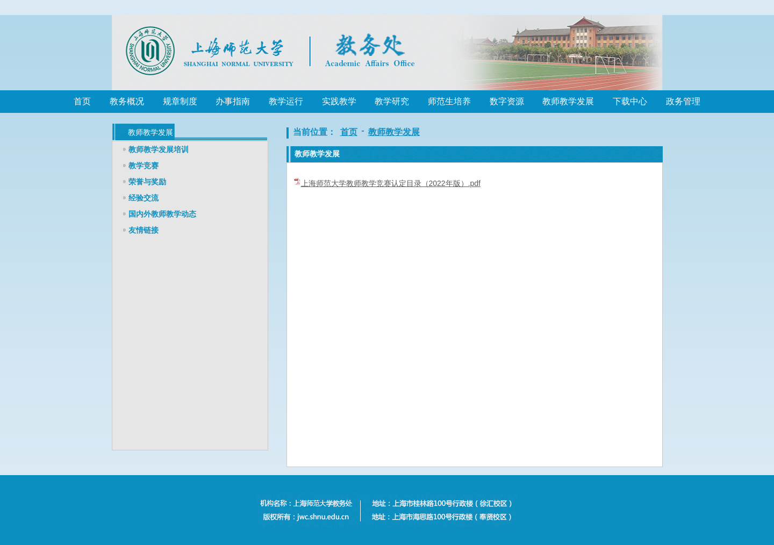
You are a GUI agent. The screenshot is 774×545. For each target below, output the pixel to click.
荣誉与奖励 (147, 181)
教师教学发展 (568, 101)
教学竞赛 (143, 165)
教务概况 (127, 101)
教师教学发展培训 (158, 149)
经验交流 (143, 197)
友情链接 (143, 230)
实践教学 (339, 101)
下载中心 (630, 101)
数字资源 (507, 101)
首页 (82, 101)
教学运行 (286, 101)
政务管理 (683, 101)
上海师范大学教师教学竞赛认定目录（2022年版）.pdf (391, 183)
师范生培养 (449, 101)
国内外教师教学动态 (162, 214)
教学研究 (392, 101)
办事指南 (233, 101)
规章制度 (180, 101)
